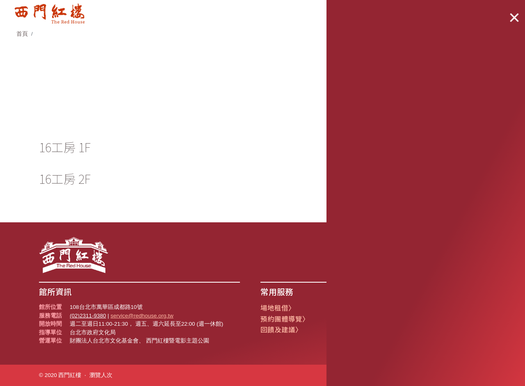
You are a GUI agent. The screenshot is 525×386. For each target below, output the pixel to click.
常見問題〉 (347, 329)
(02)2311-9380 (88, 316)
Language (463, 11)
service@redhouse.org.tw (142, 316)
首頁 (22, 34)
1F (400, 121)
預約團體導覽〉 (284, 319)
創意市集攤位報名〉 (361, 308)
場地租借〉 (277, 308)
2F (474, 121)
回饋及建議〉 (281, 329)
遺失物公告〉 (351, 319)
